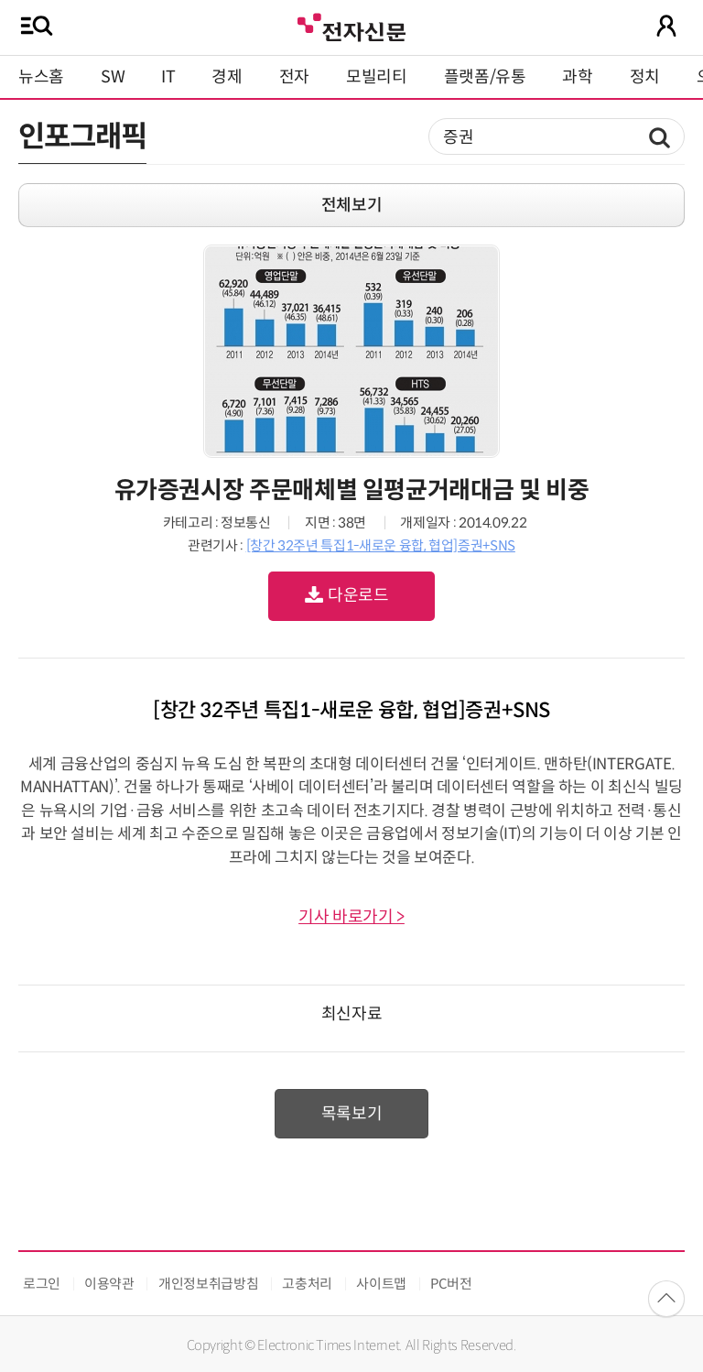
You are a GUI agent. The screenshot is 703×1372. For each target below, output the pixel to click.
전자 (294, 77)
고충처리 (307, 1283)
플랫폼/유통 (485, 77)
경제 (226, 77)
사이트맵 (381, 1283)
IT (168, 77)
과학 (577, 77)
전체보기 (352, 205)
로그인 (41, 1283)
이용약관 (109, 1283)
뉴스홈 (41, 77)
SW (112, 77)
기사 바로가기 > (351, 917)
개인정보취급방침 (208, 1283)
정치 (645, 77)
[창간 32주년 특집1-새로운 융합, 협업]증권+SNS (380, 545)
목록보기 (352, 1114)
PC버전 (451, 1283)
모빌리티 (376, 77)
